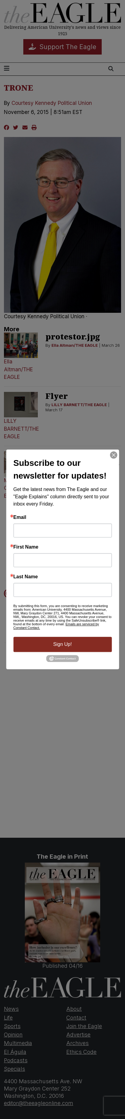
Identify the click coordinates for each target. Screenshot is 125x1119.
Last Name (25, 576)
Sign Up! (62, 644)
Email (19, 517)
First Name (25, 547)
